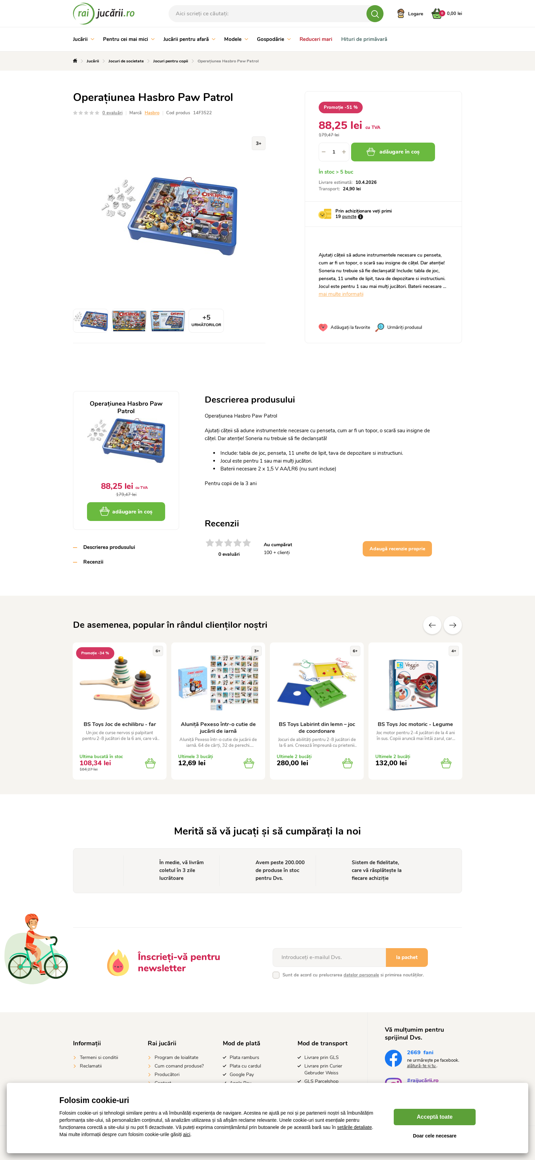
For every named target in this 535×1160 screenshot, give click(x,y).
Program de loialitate (176, 1057)
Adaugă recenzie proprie (397, 549)
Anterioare (432, 625)
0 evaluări (112, 113)
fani (420, 1053)
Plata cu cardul (245, 1066)
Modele (236, 39)
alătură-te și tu (421, 1066)
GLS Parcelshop (321, 1081)
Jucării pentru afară (189, 39)
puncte (349, 217)
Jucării (83, 39)
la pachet (407, 957)
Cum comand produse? (179, 1066)
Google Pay (242, 1074)
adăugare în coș (393, 152)
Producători (167, 1074)
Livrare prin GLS (321, 1057)
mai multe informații (341, 294)
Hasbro (152, 113)
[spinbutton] (334, 152)
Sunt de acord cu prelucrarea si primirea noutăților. (353, 975)
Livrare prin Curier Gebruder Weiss (323, 1069)
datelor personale (361, 975)
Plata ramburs (244, 1057)
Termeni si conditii (99, 1057)
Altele (453, 625)
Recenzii (93, 562)
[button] (344, 152)
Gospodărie (274, 39)
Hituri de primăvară (364, 39)
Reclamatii (91, 1066)
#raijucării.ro (422, 1081)
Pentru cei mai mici (129, 39)
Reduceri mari (316, 39)
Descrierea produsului (109, 547)
